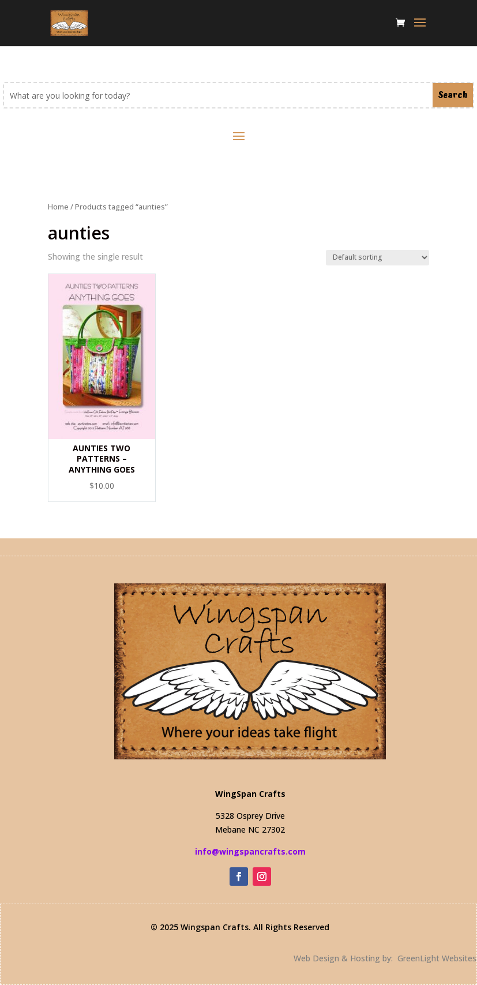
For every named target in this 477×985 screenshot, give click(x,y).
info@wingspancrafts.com (250, 851)
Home (58, 206)
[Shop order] (377, 257)
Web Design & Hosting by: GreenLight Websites (385, 958)
